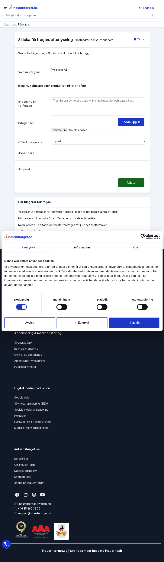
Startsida (10, 24)
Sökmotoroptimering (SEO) (31, 403)
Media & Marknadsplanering (31, 427)
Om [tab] (135, 247)
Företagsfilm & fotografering (32, 421)
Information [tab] (82, 247)
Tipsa (139, 39)
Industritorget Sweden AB (32, 503)
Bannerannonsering (26, 348)
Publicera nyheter (25, 366)
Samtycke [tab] (28, 247)
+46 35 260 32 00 (27, 508)
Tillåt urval (82, 322)
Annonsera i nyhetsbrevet (30, 360)
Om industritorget (25, 464)
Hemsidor (20, 415)
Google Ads (21, 397)
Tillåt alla (134, 322)
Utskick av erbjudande (28, 354)
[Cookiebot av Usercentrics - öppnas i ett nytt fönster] (143, 236)
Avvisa (29, 322)
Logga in (146, 7)
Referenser (21, 458)
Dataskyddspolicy (25, 470)
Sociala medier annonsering (31, 409)
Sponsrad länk (23, 342)
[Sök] (154, 15)
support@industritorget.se (32, 513)
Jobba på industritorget (29, 482)
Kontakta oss (22, 476)
